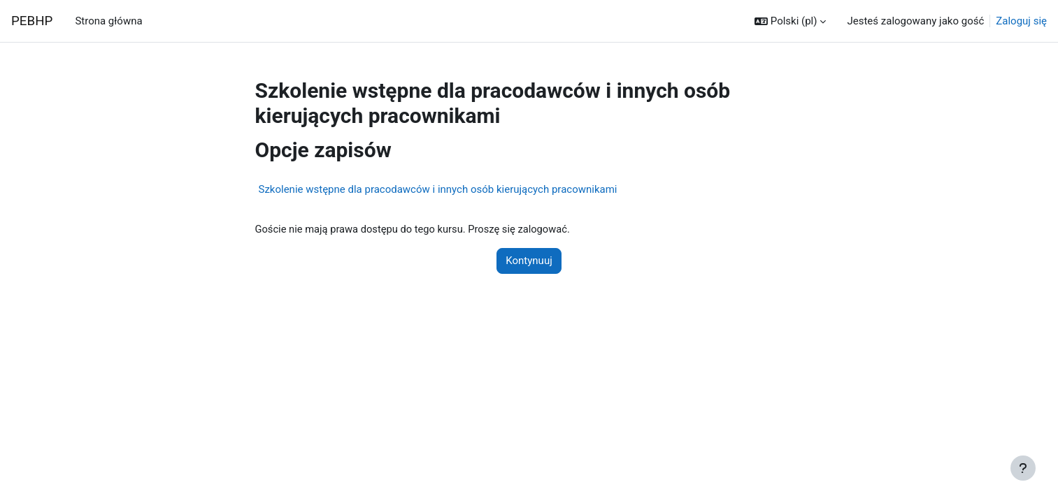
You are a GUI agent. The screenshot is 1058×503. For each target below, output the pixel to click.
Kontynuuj (529, 261)
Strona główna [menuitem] (108, 21)
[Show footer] (1023, 468)
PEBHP (31, 21)
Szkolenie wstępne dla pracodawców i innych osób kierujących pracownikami (438, 189)
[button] (790, 21)
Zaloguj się (1021, 21)
